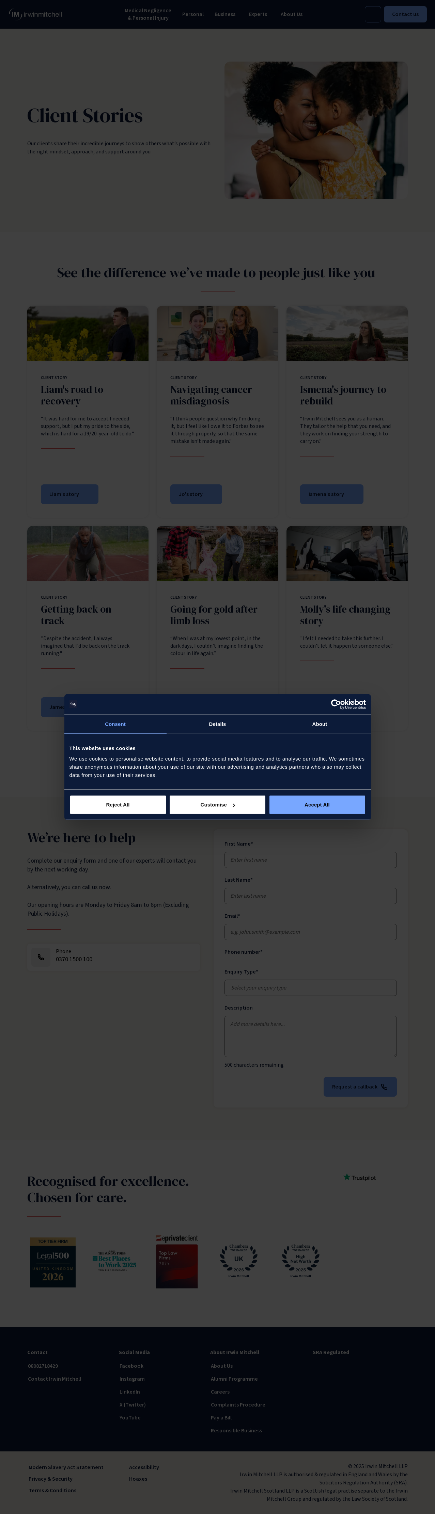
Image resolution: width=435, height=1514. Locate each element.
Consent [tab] (115, 724)
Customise (217, 805)
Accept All (317, 805)
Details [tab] (217, 724)
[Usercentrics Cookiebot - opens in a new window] (336, 704)
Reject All (118, 805)
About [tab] (319, 724)
